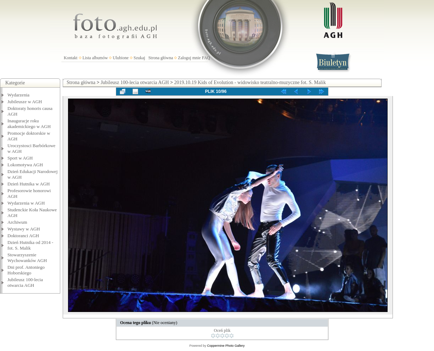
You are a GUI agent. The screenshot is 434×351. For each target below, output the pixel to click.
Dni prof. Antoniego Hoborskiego (26, 269)
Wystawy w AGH (23, 229)
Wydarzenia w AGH (26, 203)
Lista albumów (95, 57)
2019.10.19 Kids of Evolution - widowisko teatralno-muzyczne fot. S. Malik (250, 82)
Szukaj (139, 57)
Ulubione (121, 57)
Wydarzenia (18, 95)
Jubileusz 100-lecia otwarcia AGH (25, 282)
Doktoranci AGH (23, 235)
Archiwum (17, 222)
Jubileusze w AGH (24, 101)
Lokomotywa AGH (25, 164)
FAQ (206, 57)
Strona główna (160, 57)
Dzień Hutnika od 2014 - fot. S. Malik (30, 245)
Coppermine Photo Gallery (225, 345)
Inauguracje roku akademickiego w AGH (29, 123)
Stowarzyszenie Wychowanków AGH (27, 257)
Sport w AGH (20, 158)
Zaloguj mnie (189, 57)
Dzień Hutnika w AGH (28, 183)
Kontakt (71, 57)
